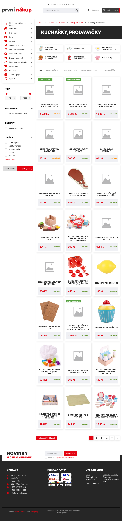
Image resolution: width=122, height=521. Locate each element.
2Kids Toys (14, 143)
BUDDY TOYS (15, 146)
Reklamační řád (91, 482)
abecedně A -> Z (53, 70)
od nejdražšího (109, 70)
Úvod (40, 23)
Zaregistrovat (70, 459)
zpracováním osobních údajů (65, 463)
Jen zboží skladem (18, 113)
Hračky (62, 23)
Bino (12, 152)
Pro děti (51, 23)
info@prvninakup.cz (19, 498)
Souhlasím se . (61, 463)
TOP (40, 70)
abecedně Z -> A (70, 70)
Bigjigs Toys (15, 149)
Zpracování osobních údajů (111, 485)
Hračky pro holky (76, 23)
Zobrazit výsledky (25, 169)
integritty (34, 517)
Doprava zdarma (16, 128)
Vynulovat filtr (9, 169)
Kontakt (71, 5)
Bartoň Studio (19, 517)
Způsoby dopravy (92, 489)
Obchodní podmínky (110, 480)
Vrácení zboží (91, 484)
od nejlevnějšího (89, 70)
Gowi (12, 156)
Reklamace (107, 482)
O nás (88, 480)
